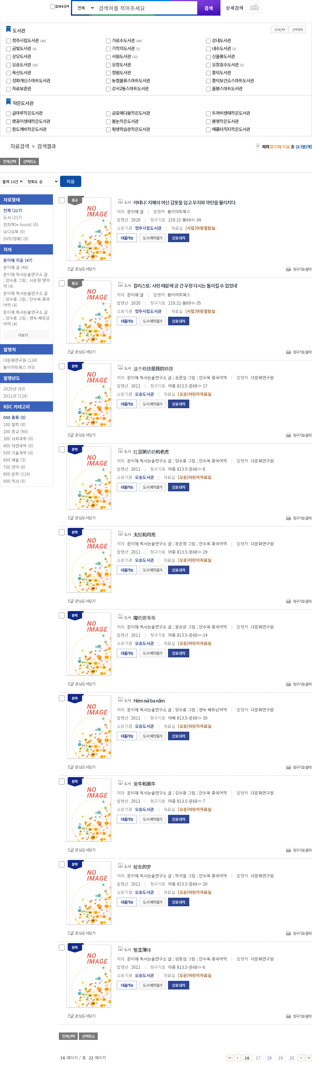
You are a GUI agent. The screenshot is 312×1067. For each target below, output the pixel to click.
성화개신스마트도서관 (31, 80)
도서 (12, 217)
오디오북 (14, 231)
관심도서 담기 (206, 162)
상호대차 (178, 238)
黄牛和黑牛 (144, 783)
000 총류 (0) (14, 417)
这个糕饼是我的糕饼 (153, 368)
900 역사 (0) (14, 481)
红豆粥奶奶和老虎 (151, 451)
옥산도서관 (21, 72)
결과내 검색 (59, 6)
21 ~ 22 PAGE (301, 1058)
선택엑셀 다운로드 (291, 162)
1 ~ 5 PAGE (230, 1058)
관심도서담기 (85, 269)
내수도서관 (221, 48)
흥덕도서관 (221, 72)
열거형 (295, 180)
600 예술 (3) (14, 460)
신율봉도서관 (223, 56)
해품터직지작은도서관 (231, 129)
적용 (70, 181)
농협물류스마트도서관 (131, 80)
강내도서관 (221, 40)
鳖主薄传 (142, 949)
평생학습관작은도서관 (131, 129)
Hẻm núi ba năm (149, 700)
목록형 (304, 180)
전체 (12, 210)
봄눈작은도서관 (125, 121)
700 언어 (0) (14, 467)
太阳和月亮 (144, 534)
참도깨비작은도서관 (29, 129)
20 (291, 1058)
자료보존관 (21, 88)
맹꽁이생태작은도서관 (31, 121)
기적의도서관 (123, 48)
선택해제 (297, 29)
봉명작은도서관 (225, 121)
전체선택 (279, 29)
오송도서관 (21, 64)
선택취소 (29, 161)
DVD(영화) (16, 239)
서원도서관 (121, 56)
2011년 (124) (15, 396)
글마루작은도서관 (27, 113)
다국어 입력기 (254, 7)
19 (280, 1058)
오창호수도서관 (225, 64)
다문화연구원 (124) (20, 360)
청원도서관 (121, 72)
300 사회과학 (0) (18, 438)
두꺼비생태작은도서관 (231, 113)
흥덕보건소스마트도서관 (233, 80)
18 (269, 1058)
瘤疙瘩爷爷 (144, 617)
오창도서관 (121, 64)
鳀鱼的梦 (142, 866)
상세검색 (234, 7)
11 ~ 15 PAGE (237, 1058)
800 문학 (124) (16, 474)
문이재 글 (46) (16, 267)
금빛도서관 (21, 48)
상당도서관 (21, 56)
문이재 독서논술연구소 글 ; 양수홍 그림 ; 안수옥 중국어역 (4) (26, 299)
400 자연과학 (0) (18, 446)
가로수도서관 (123, 40)
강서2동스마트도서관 (130, 88)
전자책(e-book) (20, 224)
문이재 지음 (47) (17, 260)
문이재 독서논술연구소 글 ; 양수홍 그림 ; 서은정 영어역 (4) (26, 280)
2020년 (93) (14, 389)
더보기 (26, 334)
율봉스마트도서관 (227, 88)
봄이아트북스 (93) (19, 367)
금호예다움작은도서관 (131, 113)
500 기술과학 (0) (18, 453)
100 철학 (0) (14, 424)
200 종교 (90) (15, 431)
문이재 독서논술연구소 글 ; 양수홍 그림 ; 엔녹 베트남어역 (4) (26, 318)
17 (258, 1058)
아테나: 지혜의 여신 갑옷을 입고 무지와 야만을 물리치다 (184, 202)
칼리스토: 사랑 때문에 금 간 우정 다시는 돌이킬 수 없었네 (185, 285)
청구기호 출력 (302, 269)
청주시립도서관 (25, 40)
